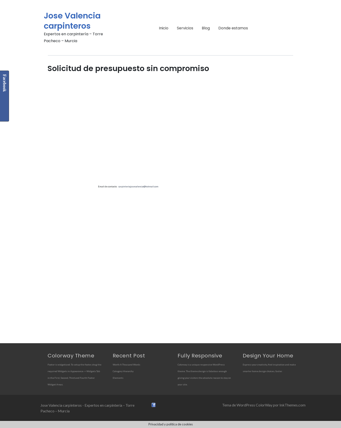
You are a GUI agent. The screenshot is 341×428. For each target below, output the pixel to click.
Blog (206, 28)
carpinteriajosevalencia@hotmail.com (138, 186)
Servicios (185, 28)
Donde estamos (233, 28)
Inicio (163, 28)
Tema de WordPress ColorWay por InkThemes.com (263, 405)
